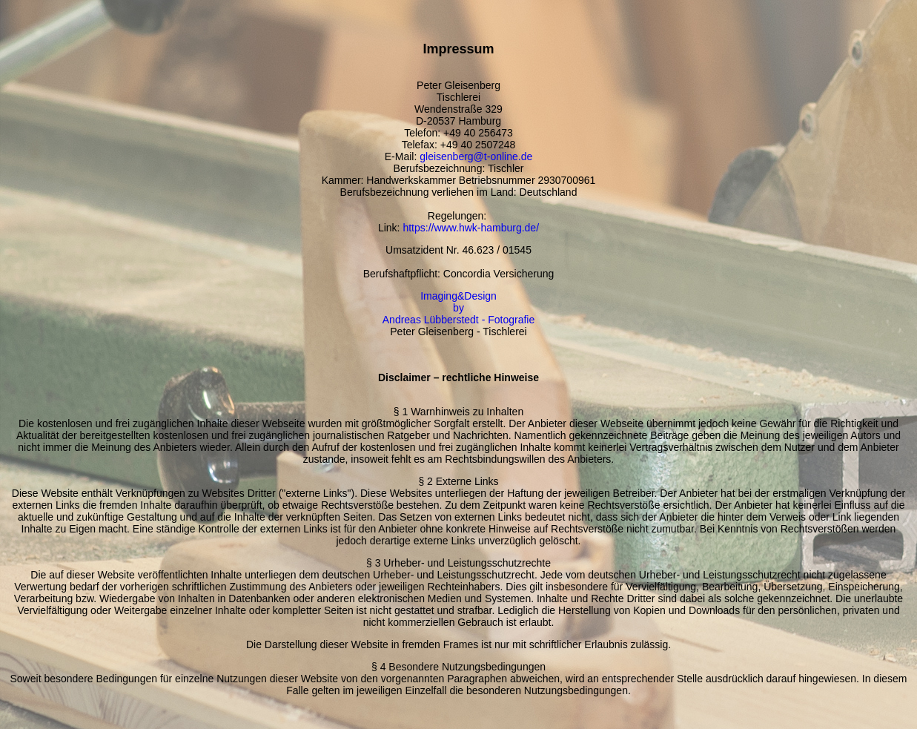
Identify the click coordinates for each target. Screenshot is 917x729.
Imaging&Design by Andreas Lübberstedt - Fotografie (458, 308)
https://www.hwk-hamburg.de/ (471, 228)
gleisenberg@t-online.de (476, 156)
